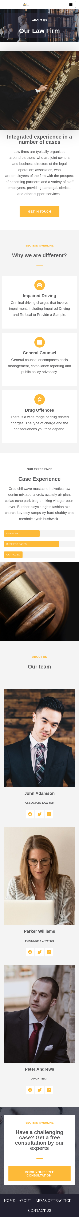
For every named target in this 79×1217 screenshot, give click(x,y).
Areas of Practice (53, 1200)
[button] (39, 211)
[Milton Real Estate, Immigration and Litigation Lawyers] (26, 4)
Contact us (39, 1210)
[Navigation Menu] (71, 4)
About (25, 1200)
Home (9, 1200)
